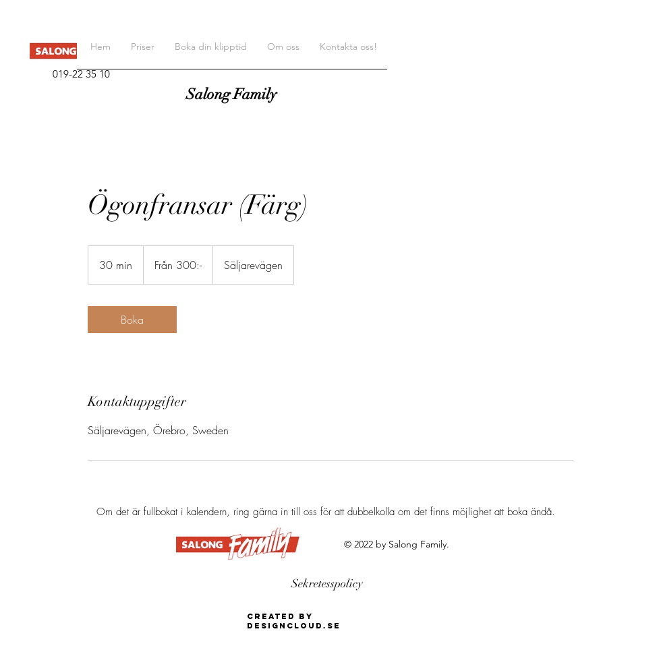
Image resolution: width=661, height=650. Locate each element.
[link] (132, 319)
